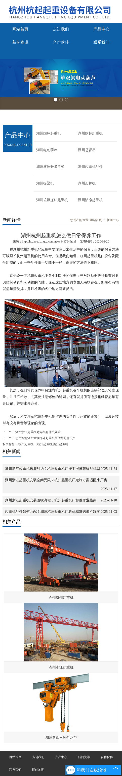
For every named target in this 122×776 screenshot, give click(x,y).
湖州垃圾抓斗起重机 (52, 200)
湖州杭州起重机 (61, 597)
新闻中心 (113, 220)
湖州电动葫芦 (46, 150)
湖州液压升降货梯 (50, 167)
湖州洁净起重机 (90, 200)
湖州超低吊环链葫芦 (61, 737)
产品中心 (101, 29)
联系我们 (101, 42)
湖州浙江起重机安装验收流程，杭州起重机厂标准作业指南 (51, 500)
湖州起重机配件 (90, 167)
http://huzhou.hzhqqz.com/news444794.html (49, 241)
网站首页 (20, 29)
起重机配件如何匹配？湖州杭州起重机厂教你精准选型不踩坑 (52, 512)
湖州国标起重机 (48, 133)
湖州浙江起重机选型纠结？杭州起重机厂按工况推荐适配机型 (52, 469)
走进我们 (61, 29)
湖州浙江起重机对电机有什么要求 (38, 432)
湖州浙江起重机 (61, 667)
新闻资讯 (20, 42)
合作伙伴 (61, 42)
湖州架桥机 (87, 183)
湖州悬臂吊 (87, 150)
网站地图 (38, 769)
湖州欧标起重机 (90, 133)
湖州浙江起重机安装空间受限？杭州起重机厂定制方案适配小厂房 (56, 480)
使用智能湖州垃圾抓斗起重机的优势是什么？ (45, 438)
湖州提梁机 (45, 183)
